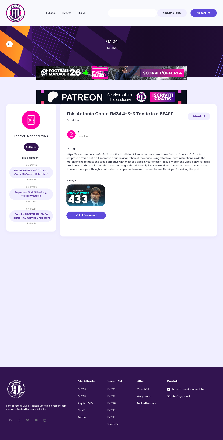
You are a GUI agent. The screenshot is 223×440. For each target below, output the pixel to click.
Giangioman (144, 396)
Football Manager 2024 (31, 136)
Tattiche (111, 48)
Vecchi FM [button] (203, 13)
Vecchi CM (143, 389)
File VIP (82, 13)
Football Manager (146, 403)
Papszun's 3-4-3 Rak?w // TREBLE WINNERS (31, 194)
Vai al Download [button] (86, 215)
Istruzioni (199, 116)
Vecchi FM (112, 424)
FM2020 (111, 403)
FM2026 (51, 13)
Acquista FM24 (85, 403)
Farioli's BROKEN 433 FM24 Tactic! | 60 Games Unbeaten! (31, 216)
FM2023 (82, 396)
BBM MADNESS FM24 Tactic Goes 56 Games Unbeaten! (31, 172)
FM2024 (67, 13)
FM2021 (111, 396)
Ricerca (82, 417)
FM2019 (111, 410)
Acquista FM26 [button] (172, 13)
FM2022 (111, 389)
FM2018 (111, 417)
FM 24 (111, 42)
